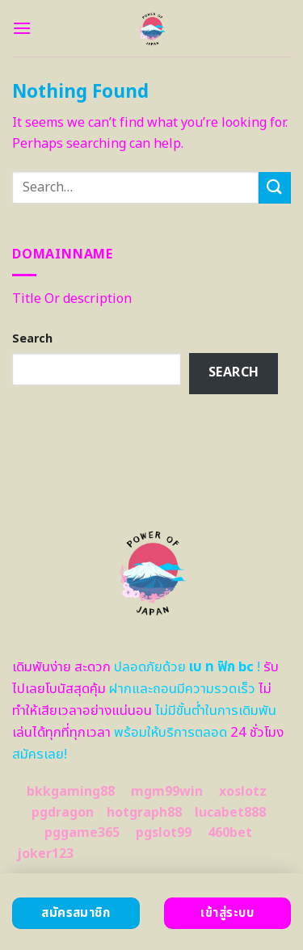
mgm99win (167, 791)
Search (32, 338)
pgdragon (63, 812)
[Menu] (22, 28)
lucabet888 (230, 812)
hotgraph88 (144, 812)
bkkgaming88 (71, 791)
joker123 (45, 854)
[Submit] (275, 188)
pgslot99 (163, 833)
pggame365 (82, 833)
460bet (230, 833)
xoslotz (243, 791)
